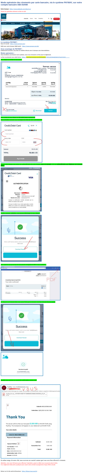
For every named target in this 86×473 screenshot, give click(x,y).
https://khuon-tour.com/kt (29, 471)
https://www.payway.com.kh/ (30, 46)
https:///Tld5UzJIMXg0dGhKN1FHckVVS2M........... (46, 57)
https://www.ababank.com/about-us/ (20, 9)
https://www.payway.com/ (17, 44)
